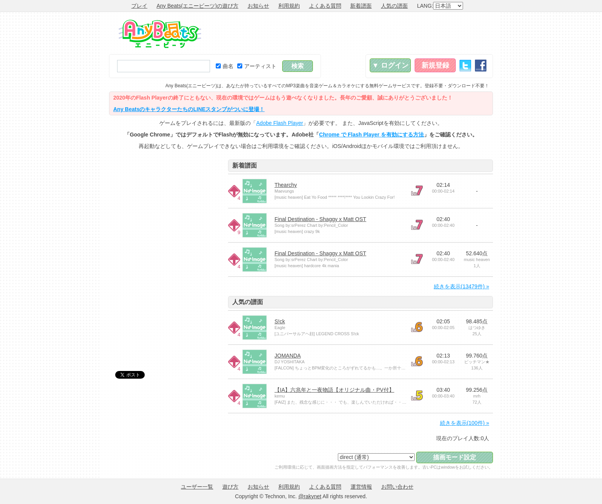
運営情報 (361, 487)
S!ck (280, 321)
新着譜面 (361, 6)
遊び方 (230, 487)
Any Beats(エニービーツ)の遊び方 (197, 6)
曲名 (224, 66)
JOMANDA (288, 356)
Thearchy (286, 185)
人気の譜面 (394, 6)
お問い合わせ (397, 487)
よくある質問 (325, 6)
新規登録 (435, 65)
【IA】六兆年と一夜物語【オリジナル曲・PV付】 (334, 390)
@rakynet (309, 496)
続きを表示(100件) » (464, 423)
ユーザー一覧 (197, 487)
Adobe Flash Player (279, 123)
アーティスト (256, 66)
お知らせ (258, 6)
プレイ (139, 6)
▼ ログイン (390, 65)
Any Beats (160, 34)
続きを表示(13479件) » (461, 286)
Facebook (480, 66)
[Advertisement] (353, 33)
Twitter (465, 66)
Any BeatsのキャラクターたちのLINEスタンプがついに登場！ (189, 109)
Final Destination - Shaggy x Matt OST (320, 219)
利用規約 (289, 6)
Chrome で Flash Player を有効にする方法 (371, 134)
